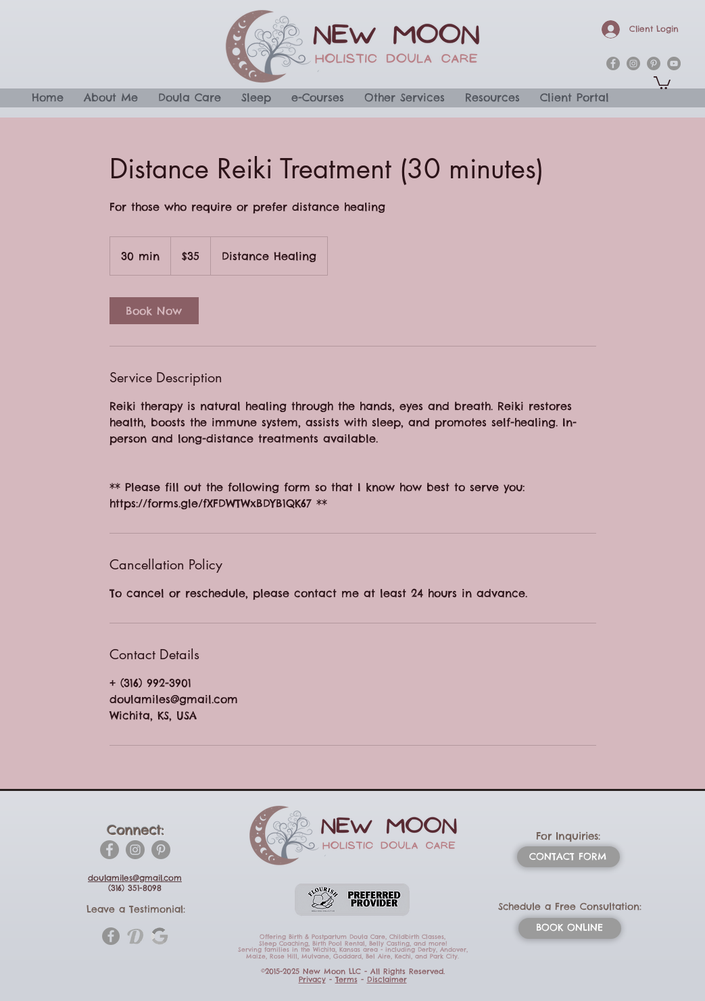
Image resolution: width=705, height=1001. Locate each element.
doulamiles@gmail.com (135, 878)
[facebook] (613, 63)
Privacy (312, 979)
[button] (662, 82)
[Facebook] (109, 849)
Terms (346, 979)
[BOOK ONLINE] (569, 928)
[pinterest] (653, 63)
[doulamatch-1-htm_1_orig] (135, 936)
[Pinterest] (160, 849)
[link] (154, 310)
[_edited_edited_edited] (159, 936)
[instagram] (633, 63)
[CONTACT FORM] (568, 856)
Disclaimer (387, 979)
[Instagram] (135, 849)
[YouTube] (674, 63)
